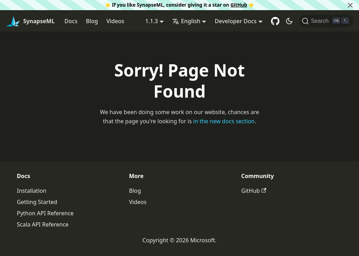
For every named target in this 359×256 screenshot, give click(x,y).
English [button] (186, 21)
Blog (92, 21)
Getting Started (37, 202)
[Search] (326, 21)
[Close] (350, 5)
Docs (71, 21)
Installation (31, 191)
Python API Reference (45, 213)
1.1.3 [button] (151, 21)
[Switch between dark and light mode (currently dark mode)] (289, 21)
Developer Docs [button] (235, 21)
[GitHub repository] (275, 21)
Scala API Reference (43, 224)
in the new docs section (224, 121)
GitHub (238, 4)
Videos (115, 21)
